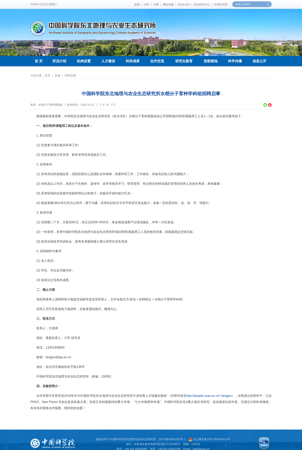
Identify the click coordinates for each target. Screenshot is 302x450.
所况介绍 (59, 61)
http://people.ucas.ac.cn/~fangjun (209, 395)
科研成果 (133, 61)
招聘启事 (70, 75)
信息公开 (259, 61)
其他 (57, 75)
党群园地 (210, 61)
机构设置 (84, 61)
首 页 (39, 61)
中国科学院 (220, 4)
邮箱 (137, 4)
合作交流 (157, 61)
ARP (146, 4)
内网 (156, 4)
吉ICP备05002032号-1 (172, 439)
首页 (47, 75)
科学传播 (235, 61)
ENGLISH (184, 4)
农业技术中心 (202, 4)
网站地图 (168, 4)
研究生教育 (184, 61)
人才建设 (108, 61)
